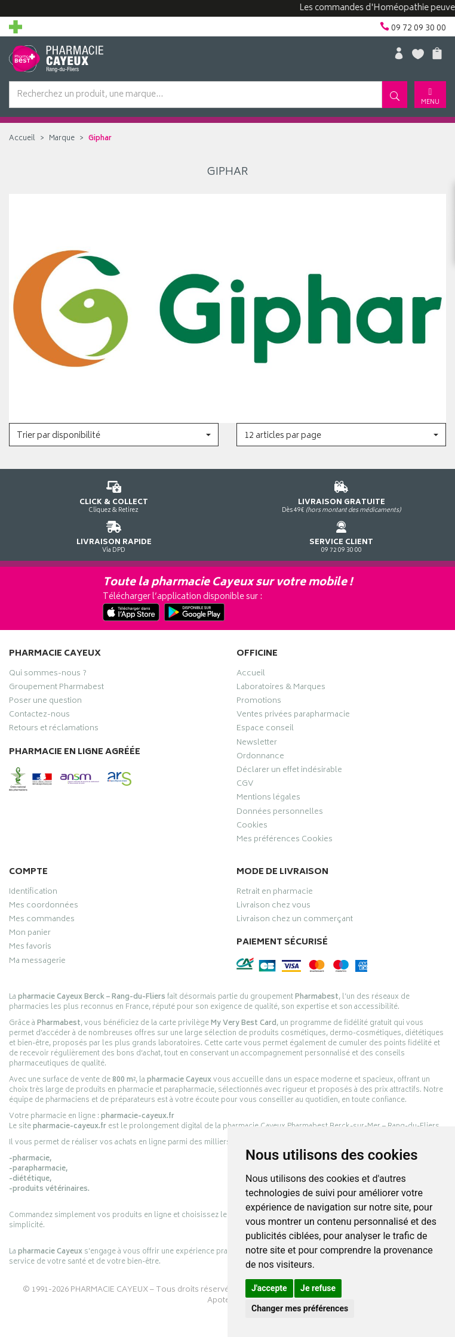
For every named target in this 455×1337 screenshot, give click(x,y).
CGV (244, 785)
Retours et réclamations (54, 730)
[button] (114, 434)
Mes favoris (30, 948)
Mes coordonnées (43, 907)
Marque (62, 138)
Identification (33, 893)
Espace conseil (265, 730)
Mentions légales (268, 799)
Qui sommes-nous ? (48, 675)
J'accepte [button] (269, 1288)
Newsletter (256, 744)
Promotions (258, 702)
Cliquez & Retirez (114, 495)
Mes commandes (42, 921)
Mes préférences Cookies (284, 841)
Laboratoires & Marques (280, 688)
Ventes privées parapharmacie (293, 716)
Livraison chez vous (273, 907)
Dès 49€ (341, 495)
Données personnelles (279, 813)
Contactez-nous (39, 716)
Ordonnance (260, 758)
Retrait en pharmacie (274, 893)
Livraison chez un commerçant (294, 921)
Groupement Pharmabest (56, 688)
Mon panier (30, 934)
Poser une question (45, 702)
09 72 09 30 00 (341, 535)
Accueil (22, 138)
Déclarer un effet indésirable (289, 771)
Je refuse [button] (318, 1288)
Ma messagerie (37, 962)
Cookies (252, 827)
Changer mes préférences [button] (299, 1308)
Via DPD (114, 535)
